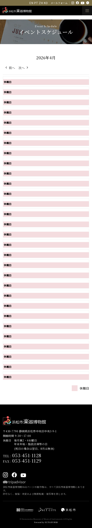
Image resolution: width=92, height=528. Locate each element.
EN (31, 3)
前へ (10, 68)
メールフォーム (59, 2)
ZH (41, 3)
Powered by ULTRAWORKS (46, 522)
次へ (24, 68)
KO (46, 3)
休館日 (7, 82)
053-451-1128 (26, 455)
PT (36, 3)
